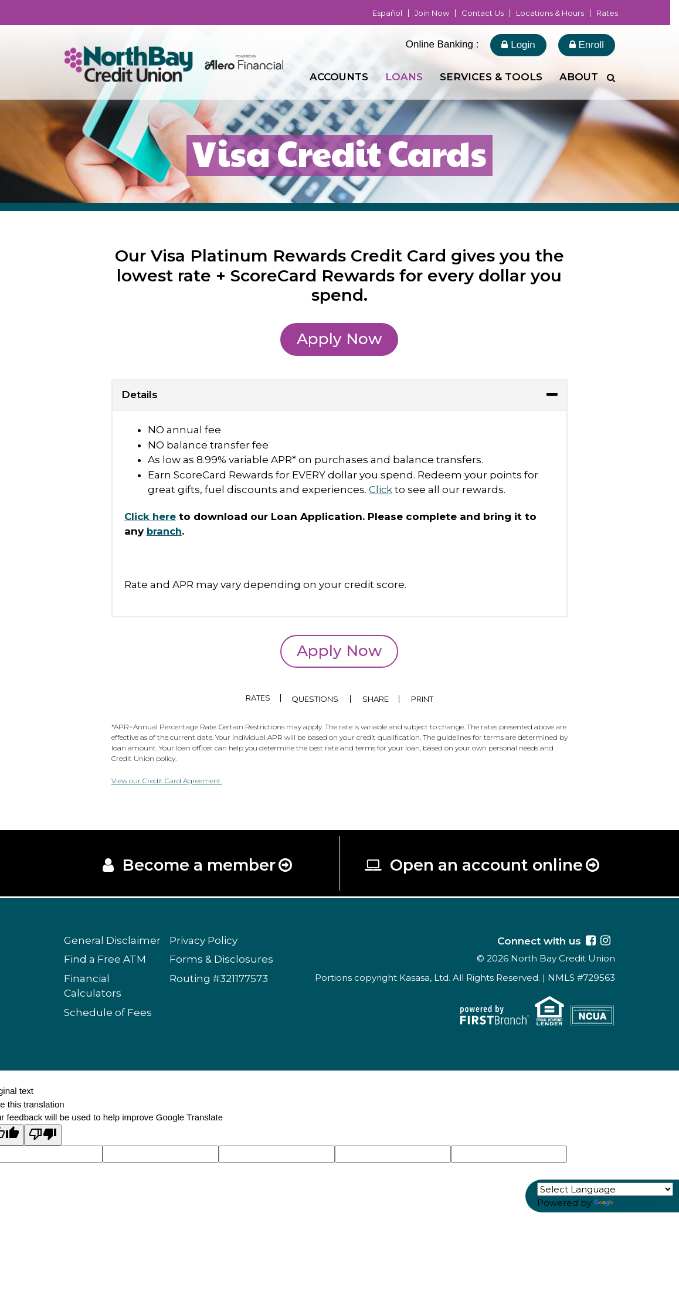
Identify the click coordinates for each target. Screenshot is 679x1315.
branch (165, 531)
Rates (607, 13)
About (578, 77)
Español (387, 13)
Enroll (586, 44)
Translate (625, 1202)
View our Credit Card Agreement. (166, 780)
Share (376, 699)
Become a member (198, 866)
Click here (151, 516)
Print (424, 699)
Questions (315, 699)
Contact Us (482, 13)
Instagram (605, 941)
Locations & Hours (550, 13)
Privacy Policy (203, 941)
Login (518, 44)
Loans (404, 77)
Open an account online (486, 866)
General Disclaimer (112, 941)
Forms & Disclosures (221, 960)
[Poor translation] (43, 1136)
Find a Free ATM (105, 960)
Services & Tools (491, 77)
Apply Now (339, 338)
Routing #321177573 (218, 980)
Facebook (591, 941)
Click (381, 489)
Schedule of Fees (108, 1014)
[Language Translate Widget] (605, 1189)
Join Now (432, 13)
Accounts (339, 77)
